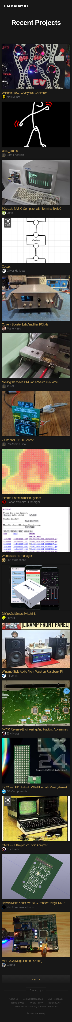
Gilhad (8, 964)
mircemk (9, 675)
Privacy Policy (36, 1002)
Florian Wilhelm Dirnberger (21, 502)
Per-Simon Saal (14, 444)
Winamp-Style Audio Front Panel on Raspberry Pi (32, 671)
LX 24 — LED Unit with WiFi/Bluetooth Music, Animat (34, 787)
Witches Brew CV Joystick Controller (24, 93)
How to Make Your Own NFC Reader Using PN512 (33, 903)
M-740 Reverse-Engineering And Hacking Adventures (35, 729)
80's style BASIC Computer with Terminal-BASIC (31, 208)
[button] (64, 6)
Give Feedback (55, 999)
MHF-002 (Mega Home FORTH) (22, 961)
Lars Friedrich (13, 154)
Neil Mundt (11, 97)
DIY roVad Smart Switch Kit (18, 613)
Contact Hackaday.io (33, 999)
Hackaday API (54, 1002)
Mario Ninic (11, 328)
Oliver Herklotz (13, 270)
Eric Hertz (10, 733)
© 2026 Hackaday (36, 1013)
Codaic (6, 266)
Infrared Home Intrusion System (21, 498)
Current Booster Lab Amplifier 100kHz (25, 324)
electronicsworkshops (17, 907)
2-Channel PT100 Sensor (17, 440)
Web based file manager (17, 556)
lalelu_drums (9, 151)
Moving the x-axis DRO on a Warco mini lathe (30, 382)
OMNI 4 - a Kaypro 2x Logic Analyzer (24, 845)
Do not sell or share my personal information (36, 1006)
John (7, 212)
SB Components (14, 791)
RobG (8, 386)
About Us (13, 999)
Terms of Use (17, 1002)
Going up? (36, 991)
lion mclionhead (14, 559)
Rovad (8, 617)
